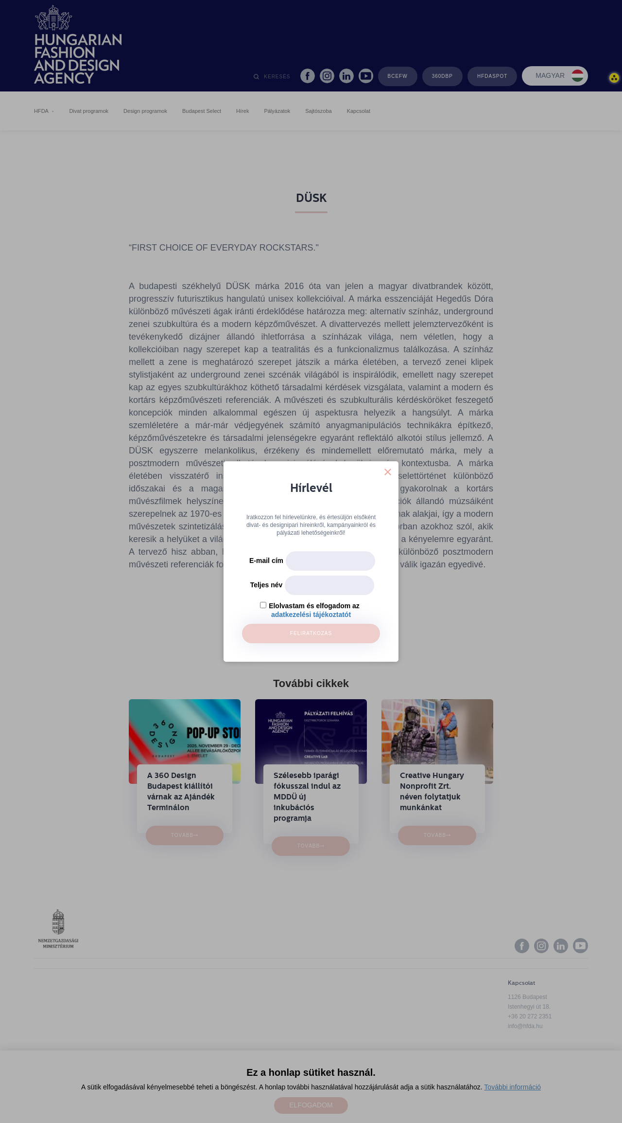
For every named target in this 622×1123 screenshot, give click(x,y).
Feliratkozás (311, 633)
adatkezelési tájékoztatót (311, 614)
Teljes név (266, 585)
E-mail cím (266, 560)
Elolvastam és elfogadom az (314, 606)
